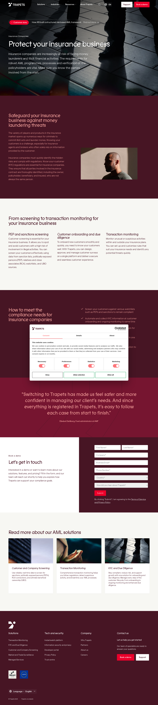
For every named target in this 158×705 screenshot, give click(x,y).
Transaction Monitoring (72, 568)
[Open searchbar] (99, 4)
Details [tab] (79, 336)
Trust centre (50, 660)
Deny (47, 375)
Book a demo (142, 4)
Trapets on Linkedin (27, 699)
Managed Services (16, 660)
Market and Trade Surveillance (21, 655)
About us (84, 650)
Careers (84, 655)
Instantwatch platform (54, 640)
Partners (84, 645)
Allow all (110, 375)
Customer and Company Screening (30, 568)
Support (126, 4)
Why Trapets (86, 640)
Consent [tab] (46, 336)
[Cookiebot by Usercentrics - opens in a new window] (116, 328)
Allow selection (79, 375)
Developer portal (52, 650)
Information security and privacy (58, 645)
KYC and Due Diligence (120, 568)
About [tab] (112, 336)
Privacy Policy (50, 655)
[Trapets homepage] (16, 4)
